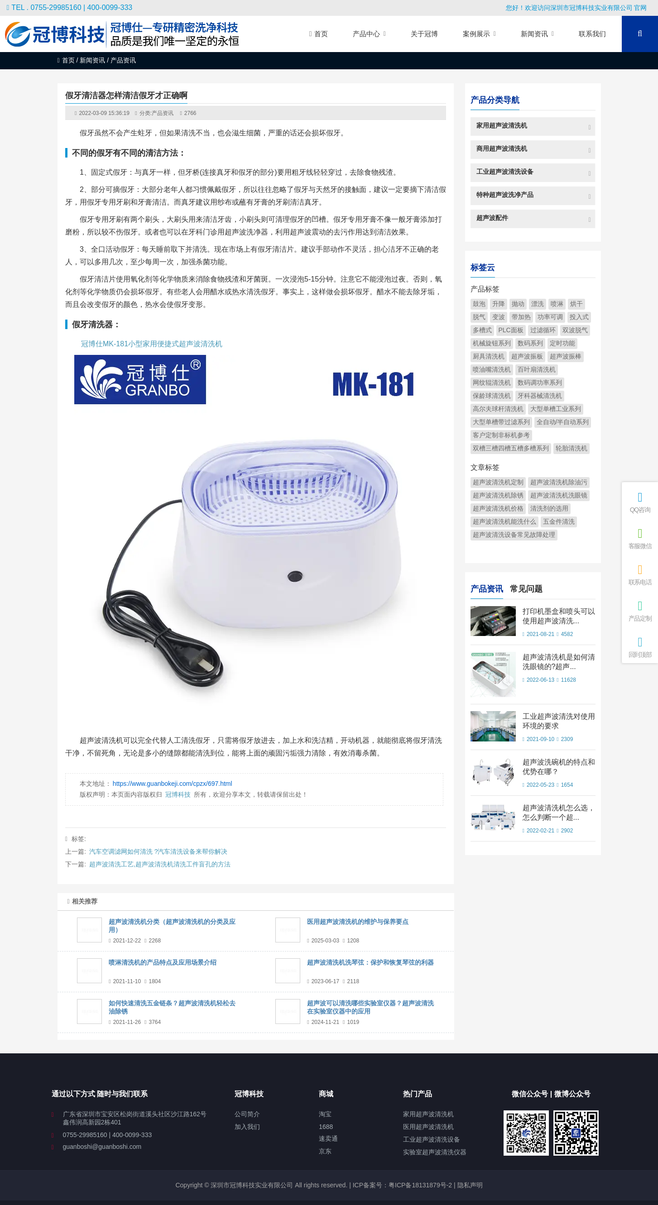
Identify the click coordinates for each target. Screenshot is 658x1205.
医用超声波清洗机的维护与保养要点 (357, 921)
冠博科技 (178, 794)
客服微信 (640, 538)
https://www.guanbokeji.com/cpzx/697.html (172, 783)
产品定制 (640, 611)
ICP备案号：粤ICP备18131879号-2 (401, 1185)
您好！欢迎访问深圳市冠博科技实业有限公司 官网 (576, 7)
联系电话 (640, 575)
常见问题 (526, 587)
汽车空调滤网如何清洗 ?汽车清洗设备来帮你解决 (158, 851)
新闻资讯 (92, 60)
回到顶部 (640, 647)
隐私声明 (470, 1185)
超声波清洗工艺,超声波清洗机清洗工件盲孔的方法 (160, 864)
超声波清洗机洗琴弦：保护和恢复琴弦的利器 (370, 962)
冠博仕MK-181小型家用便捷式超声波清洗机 (151, 344)
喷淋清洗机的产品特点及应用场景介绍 (162, 962)
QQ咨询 (640, 502)
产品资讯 (162, 113)
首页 (66, 60)
